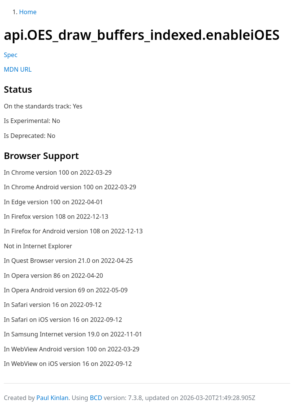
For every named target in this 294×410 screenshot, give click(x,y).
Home (28, 12)
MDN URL (18, 69)
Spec (10, 55)
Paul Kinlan (52, 398)
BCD (96, 398)
